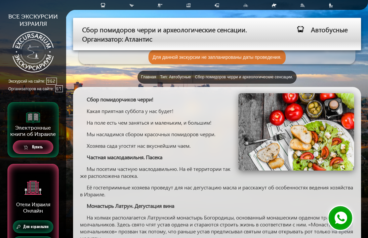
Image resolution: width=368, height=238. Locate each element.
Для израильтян (33, 226)
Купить (33, 147)
